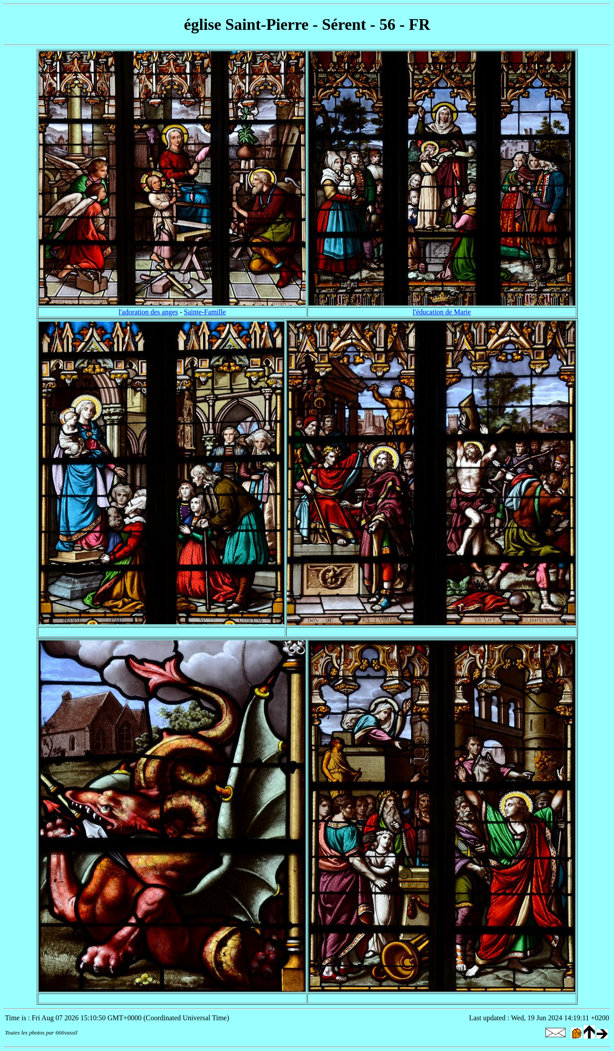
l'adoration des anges (148, 312)
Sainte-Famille (205, 312)
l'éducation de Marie (442, 312)
